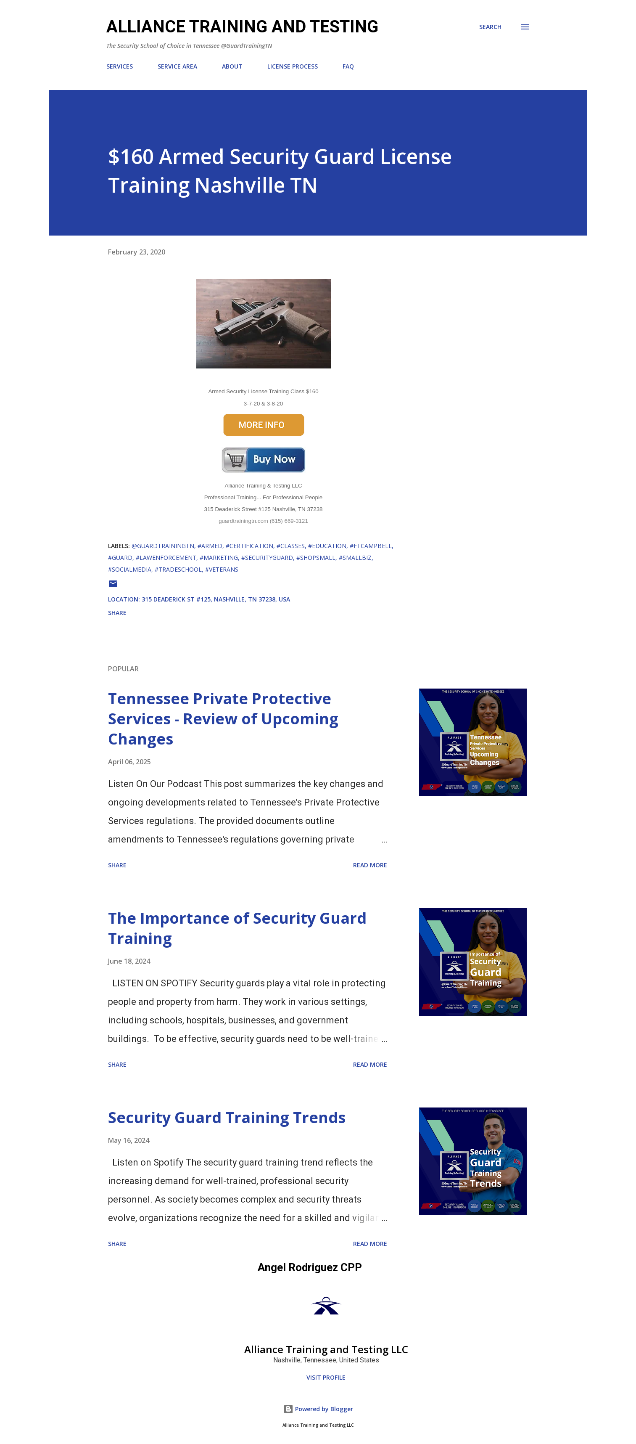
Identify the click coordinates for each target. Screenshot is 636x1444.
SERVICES (119, 66)
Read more (370, 865)
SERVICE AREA (177, 66)
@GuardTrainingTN (163, 546)
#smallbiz (355, 558)
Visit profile (326, 1377)
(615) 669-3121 (289, 521)
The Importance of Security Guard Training (237, 928)
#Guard (120, 558)
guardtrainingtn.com (243, 521)
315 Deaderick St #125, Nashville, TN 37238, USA (216, 599)
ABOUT (232, 66)
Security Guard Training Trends (227, 1117)
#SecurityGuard (267, 558)
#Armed (210, 546)
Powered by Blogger (318, 1409)
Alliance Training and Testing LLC (326, 1349)
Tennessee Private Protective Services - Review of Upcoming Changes (223, 718)
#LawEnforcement (166, 558)
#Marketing (219, 558)
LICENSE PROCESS (292, 66)
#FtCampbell (371, 546)
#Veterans (221, 569)
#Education (327, 546)
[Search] (490, 27)
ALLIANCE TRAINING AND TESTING (242, 27)
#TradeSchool (178, 569)
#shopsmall (315, 558)
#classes (291, 546)
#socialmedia (129, 569)
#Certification (249, 546)
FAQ (348, 66)
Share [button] (117, 613)
